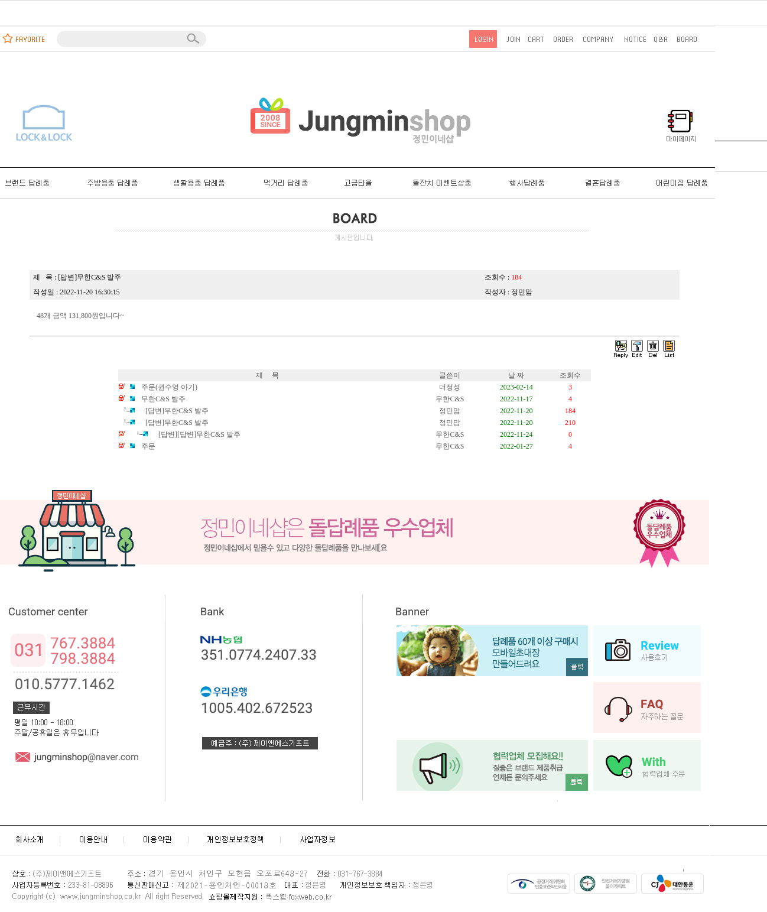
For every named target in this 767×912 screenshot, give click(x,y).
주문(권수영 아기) (162, 387)
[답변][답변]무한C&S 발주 (184, 434)
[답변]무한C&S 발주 (163, 422)
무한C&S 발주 (157, 399)
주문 (141, 446)
